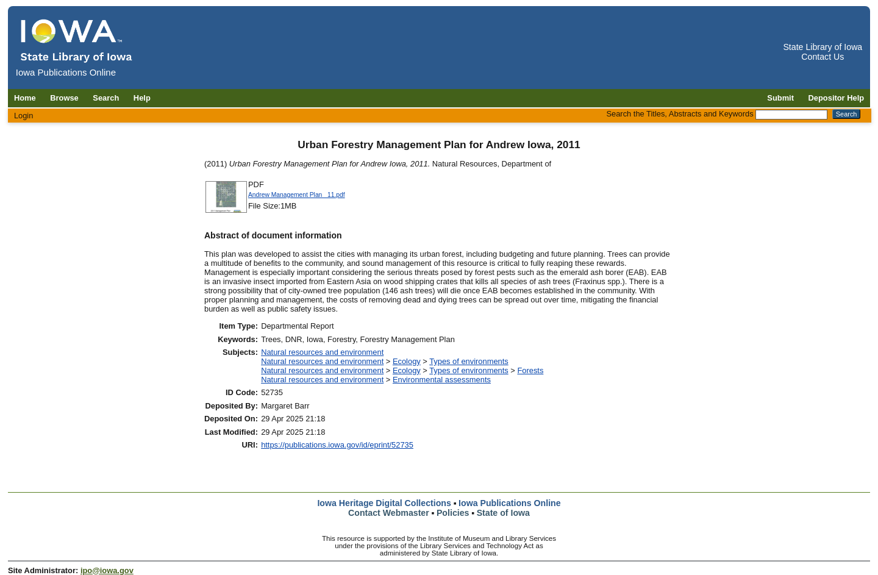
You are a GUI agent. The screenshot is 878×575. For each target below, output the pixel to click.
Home (25, 97)
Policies (453, 513)
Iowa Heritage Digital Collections (384, 503)
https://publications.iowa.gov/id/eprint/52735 (337, 444)
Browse (64, 97)
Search (106, 97)
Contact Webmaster (388, 513)
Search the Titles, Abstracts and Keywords (679, 113)
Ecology (407, 361)
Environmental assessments (442, 379)
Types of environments (469, 361)
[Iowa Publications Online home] (77, 40)
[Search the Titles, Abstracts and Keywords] (791, 115)
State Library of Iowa (822, 47)
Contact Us (822, 57)
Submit (780, 97)
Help (142, 97)
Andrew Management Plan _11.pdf (296, 194)
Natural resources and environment (322, 352)
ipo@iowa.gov (107, 570)
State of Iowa (503, 513)
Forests (530, 370)
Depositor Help (836, 97)
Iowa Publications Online (510, 503)
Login (24, 115)
